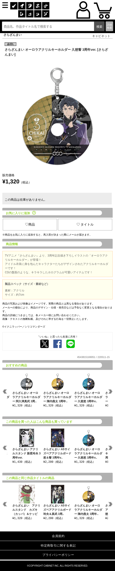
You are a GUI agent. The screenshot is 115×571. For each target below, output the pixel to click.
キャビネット (101, 36)
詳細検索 (109, 26)
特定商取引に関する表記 (58, 545)
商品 (30, 224)
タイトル (85, 224)
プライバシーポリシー (58, 555)
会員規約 (58, 536)
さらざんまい (12, 35)
